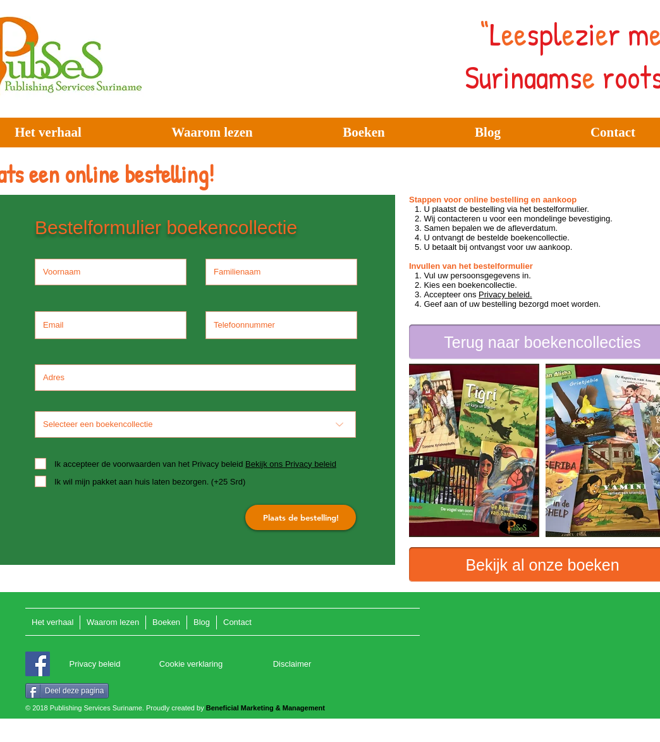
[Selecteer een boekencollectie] (195, 424)
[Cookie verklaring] (191, 664)
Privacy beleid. (505, 294)
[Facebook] (37, 664)
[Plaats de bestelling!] (300, 517)
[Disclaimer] (292, 664)
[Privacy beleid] (95, 664)
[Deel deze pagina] (67, 690)
